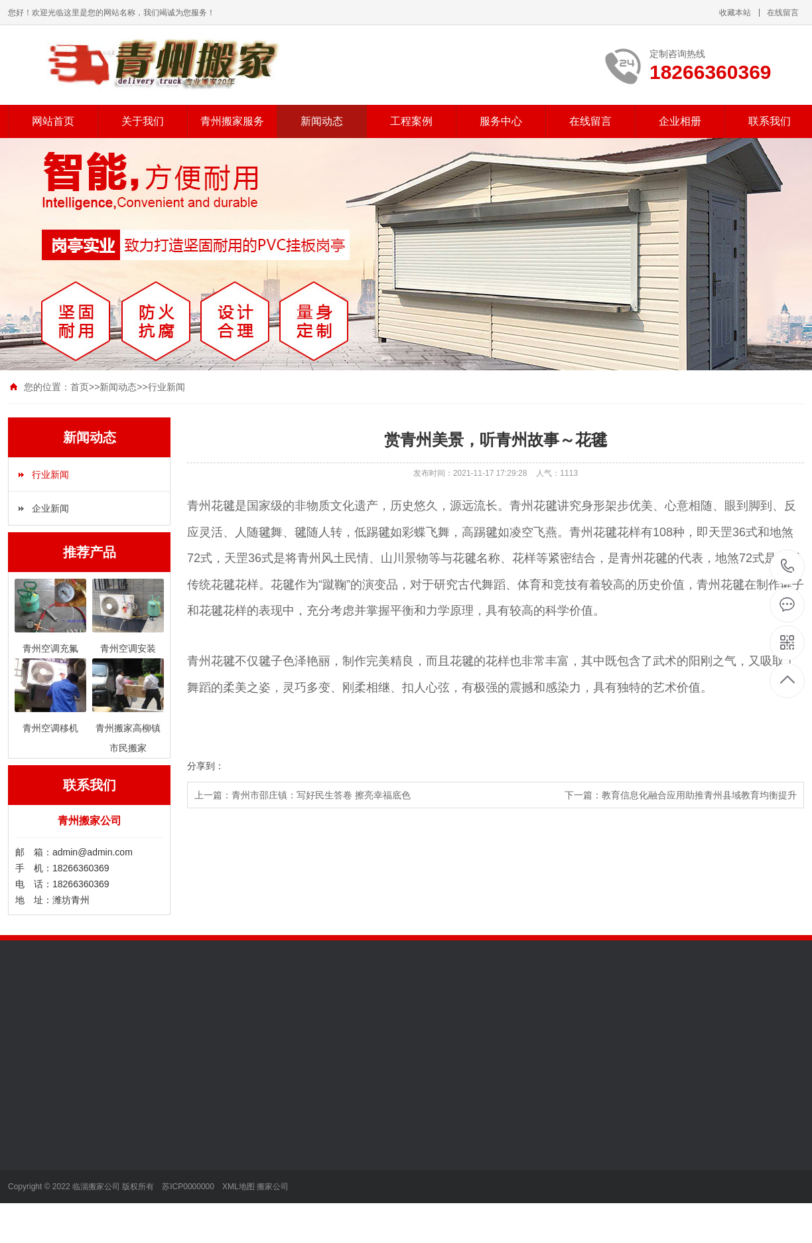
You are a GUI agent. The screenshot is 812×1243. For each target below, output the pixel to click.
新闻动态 (322, 121)
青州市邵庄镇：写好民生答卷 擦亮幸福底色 (321, 795)
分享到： (205, 766)
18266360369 (787, 566)
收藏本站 (735, 12)
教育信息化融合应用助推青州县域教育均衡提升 (699, 795)
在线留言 (783, 12)
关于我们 (142, 121)
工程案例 (411, 121)
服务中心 (501, 121)
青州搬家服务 (232, 121)
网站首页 (53, 121)
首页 (79, 387)
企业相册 (680, 121)
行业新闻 (166, 387)
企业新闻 (50, 508)
